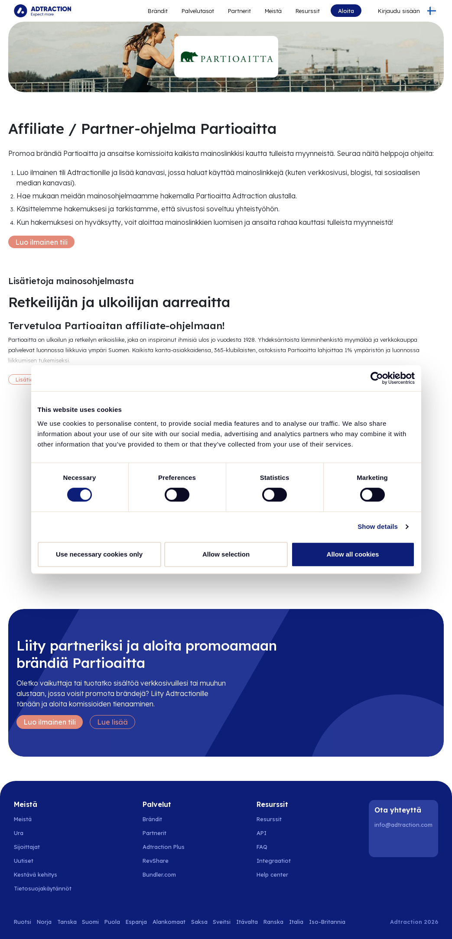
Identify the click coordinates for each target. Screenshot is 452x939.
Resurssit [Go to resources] (308, 10)
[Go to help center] (277, 874)
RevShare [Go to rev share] (156, 860)
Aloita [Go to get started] (346, 10)
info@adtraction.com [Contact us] (403, 824)
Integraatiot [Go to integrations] (274, 860)
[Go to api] (277, 832)
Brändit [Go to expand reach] (158, 10)
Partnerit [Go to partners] (154, 832)
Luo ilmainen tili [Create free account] (41, 242)
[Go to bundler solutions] (164, 874)
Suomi (90, 921)
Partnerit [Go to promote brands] (239, 10)
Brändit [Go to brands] (152, 819)
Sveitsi (222, 921)
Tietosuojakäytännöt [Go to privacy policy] (43, 888)
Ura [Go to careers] (18, 832)
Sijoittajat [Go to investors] (27, 846)
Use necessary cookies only (99, 554)
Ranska (273, 921)
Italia (296, 921)
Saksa (199, 921)
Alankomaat (169, 921)
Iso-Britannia (327, 921)
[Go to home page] (42, 10)
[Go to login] (393, 10)
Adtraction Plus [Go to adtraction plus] (164, 846)
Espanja (136, 921)
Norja (44, 921)
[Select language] (431, 10)
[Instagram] (405, 843)
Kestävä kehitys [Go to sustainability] (35, 874)
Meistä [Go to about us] (23, 819)
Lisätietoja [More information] (30, 379)
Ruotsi (22, 921)
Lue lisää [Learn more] (112, 722)
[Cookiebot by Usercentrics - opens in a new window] (377, 378)
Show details (378, 526)
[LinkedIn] (382, 843)
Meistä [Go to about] (273, 10)
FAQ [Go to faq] (262, 846)
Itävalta (247, 921)
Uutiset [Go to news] (23, 860)
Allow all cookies (353, 554)
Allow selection (226, 554)
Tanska (67, 921)
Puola (112, 921)
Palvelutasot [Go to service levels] (198, 10)
